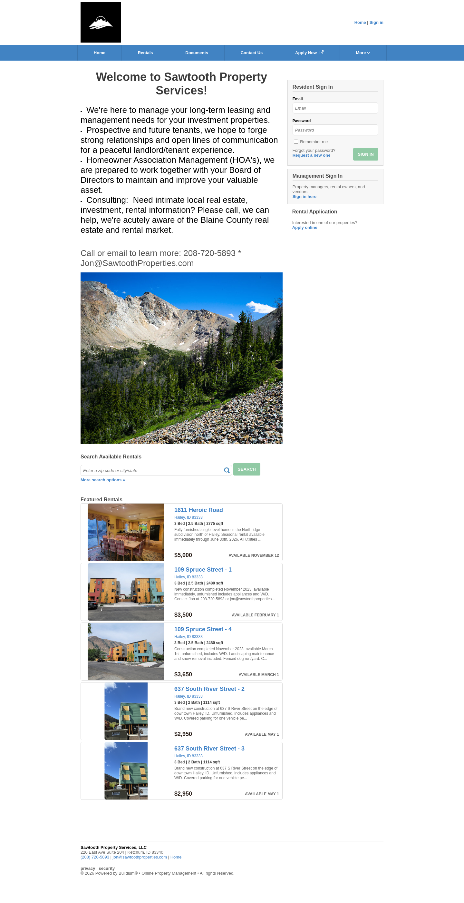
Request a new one (312, 155)
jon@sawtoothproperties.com (140, 857)
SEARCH (247, 469)
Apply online (304, 227)
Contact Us (252, 52)
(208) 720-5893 (95, 857)
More (363, 52)
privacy (88, 868)
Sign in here (304, 196)
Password (302, 121)
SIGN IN (366, 154)
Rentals (145, 52)
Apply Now (309, 52)
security (107, 868)
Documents (196, 52)
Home (360, 22)
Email (298, 99)
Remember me (314, 141)
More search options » (103, 479)
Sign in (376, 22)
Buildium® (128, 873)
